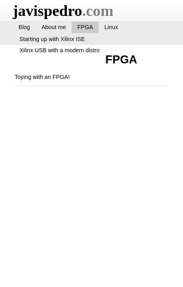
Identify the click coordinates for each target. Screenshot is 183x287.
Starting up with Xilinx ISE (52, 39)
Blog (24, 27)
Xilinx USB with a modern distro (59, 50)
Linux (111, 27)
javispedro (63, 10)
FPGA (85, 27)
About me (53, 27)
